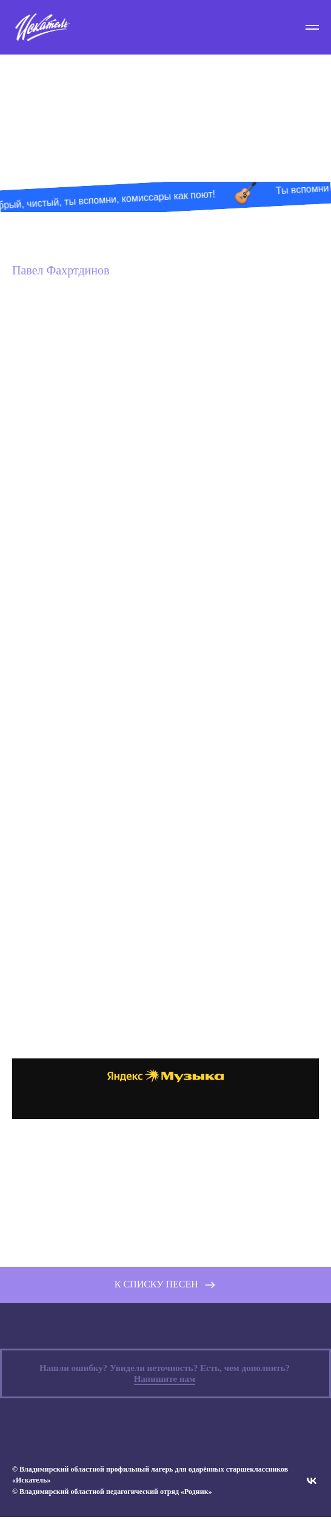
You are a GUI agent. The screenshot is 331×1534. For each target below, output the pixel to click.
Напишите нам (165, 1396)
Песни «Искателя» (165, 94)
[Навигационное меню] (312, 27)
